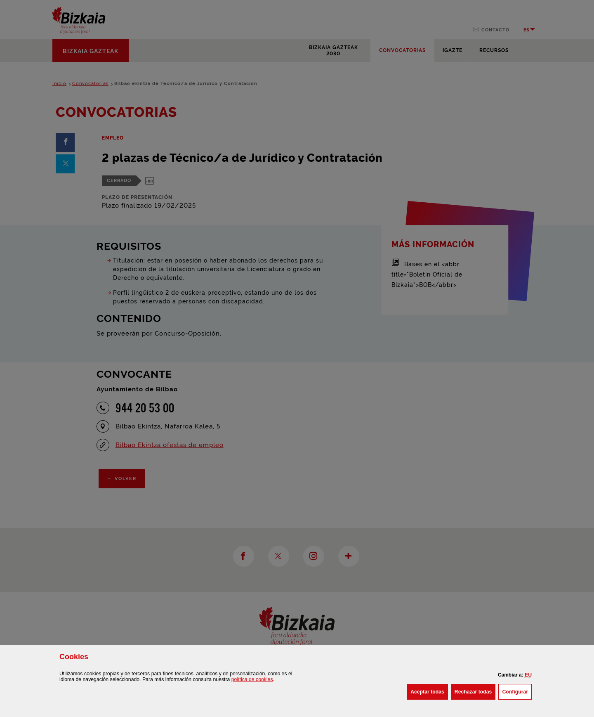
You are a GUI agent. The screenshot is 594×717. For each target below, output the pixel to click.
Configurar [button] (517, 691)
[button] (528, 675)
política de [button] (252, 679)
